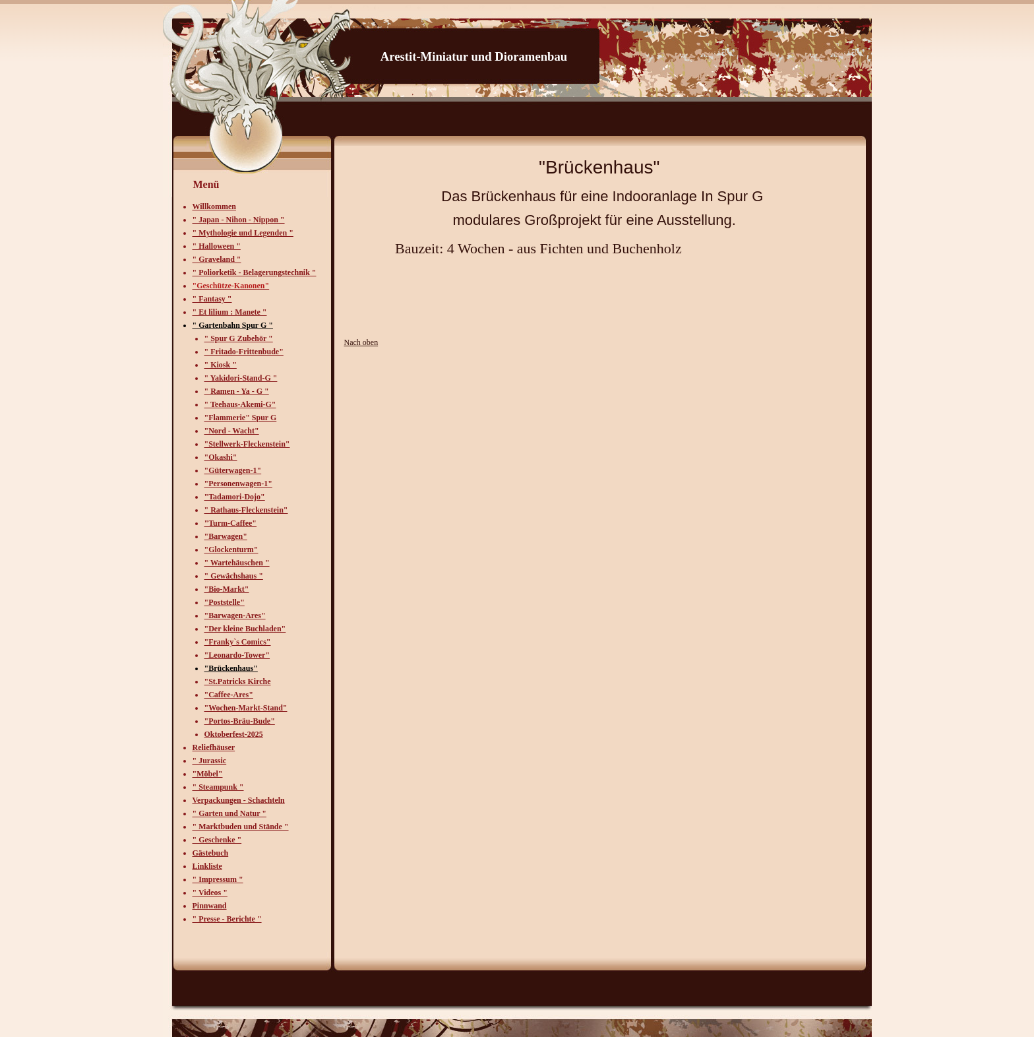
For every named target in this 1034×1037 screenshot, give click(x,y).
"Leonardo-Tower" (237, 655)
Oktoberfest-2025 (233, 734)
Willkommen (214, 206)
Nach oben (361, 342)
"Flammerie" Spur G (240, 417)
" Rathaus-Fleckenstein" (246, 510)
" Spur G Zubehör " (238, 338)
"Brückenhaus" (231, 668)
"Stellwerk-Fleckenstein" (247, 444)
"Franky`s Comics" (237, 641)
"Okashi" (220, 457)
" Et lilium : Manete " (230, 312)
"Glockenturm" (231, 549)
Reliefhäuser (214, 747)
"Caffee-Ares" (228, 694)
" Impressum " (218, 879)
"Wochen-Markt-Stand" (246, 707)
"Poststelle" (224, 602)
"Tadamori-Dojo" (234, 496)
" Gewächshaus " (233, 576)
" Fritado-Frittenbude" (244, 351)
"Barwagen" (225, 536)
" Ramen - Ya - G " (236, 391)
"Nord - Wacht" (231, 430)
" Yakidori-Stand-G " (241, 378)
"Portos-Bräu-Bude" (239, 721)
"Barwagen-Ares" (235, 615)
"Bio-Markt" (226, 589)
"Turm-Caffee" (230, 523)
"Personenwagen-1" (238, 483)
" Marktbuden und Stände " (241, 826)
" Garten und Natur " (229, 813)
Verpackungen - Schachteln (239, 800)
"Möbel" (208, 773)
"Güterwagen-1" (233, 470)
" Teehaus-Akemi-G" (240, 404)
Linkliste (207, 866)
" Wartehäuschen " (237, 562)
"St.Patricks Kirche (237, 681)
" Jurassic (210, 760)
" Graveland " (217, 259)
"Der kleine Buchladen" (245, 628)
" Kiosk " (220, 364)
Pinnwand (210, 905)
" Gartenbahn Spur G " (233, 325)
